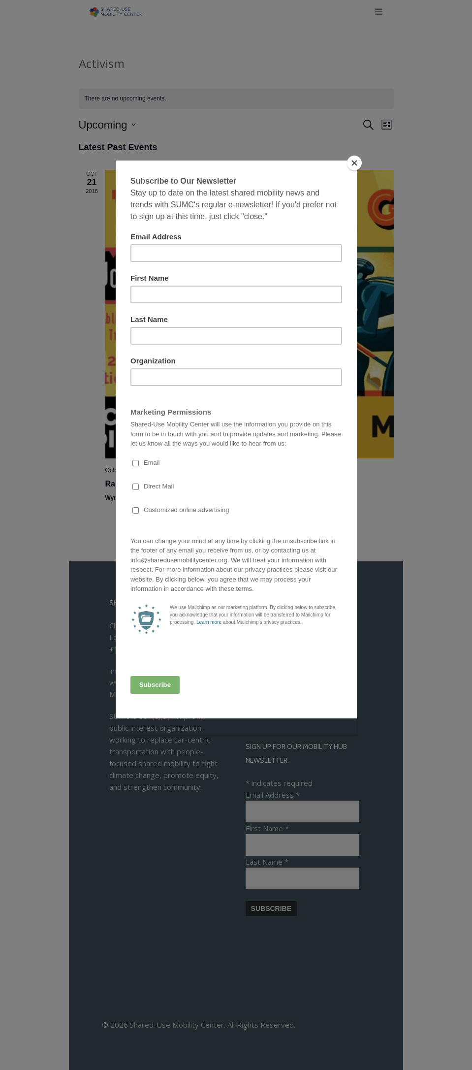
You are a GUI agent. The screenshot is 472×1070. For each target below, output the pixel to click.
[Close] (354, 163)
